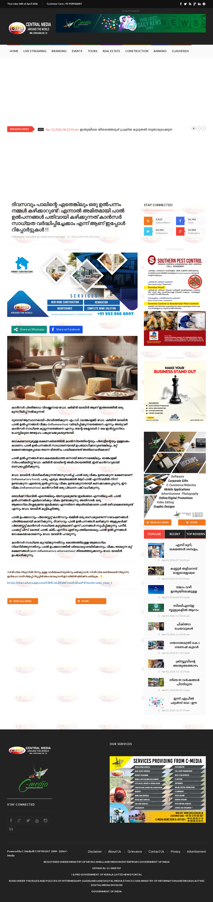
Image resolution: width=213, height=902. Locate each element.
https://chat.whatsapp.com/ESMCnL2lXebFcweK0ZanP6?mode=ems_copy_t (59, 582)
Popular (154, 534)
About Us (114, 851)
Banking (160, 51)
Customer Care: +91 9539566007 (64, 3)
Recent (174, 534)
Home (14, 51)
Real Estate (111, 51)
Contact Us (156, 851)
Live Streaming (34, 51)
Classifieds (180, 51)
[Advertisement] (106, 89)
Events (77, 51)
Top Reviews (195, 534)
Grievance (135, 851)
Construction (136, 51)
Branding (59, 51)
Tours (92, 51)
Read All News (20, 601)
